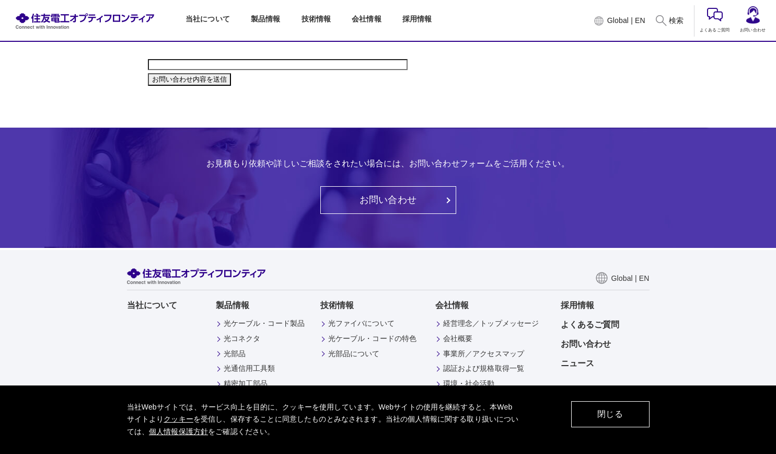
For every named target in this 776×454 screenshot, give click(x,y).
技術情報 (337, 305)
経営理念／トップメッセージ (491, 323)
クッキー (178, 419)
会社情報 (452, 305)
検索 (676, 20)
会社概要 (458, 338)
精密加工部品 (246, 383)
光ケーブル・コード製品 (264, 323)
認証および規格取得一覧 (484, 368)
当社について (152, 305)
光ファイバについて (361, 323)
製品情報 (233, 305)
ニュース (578, 363)
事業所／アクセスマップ (484, 353)
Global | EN (626, 20)
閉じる (609, 414)
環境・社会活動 (469, 383)
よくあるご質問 (714, 20)
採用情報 (578, 305)
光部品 (235, 353)
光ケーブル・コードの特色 (372, 338)
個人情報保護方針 (178, 431)
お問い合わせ (753, 19)
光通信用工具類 (249, 368)
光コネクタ (242, 338)
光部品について (354, 353)
